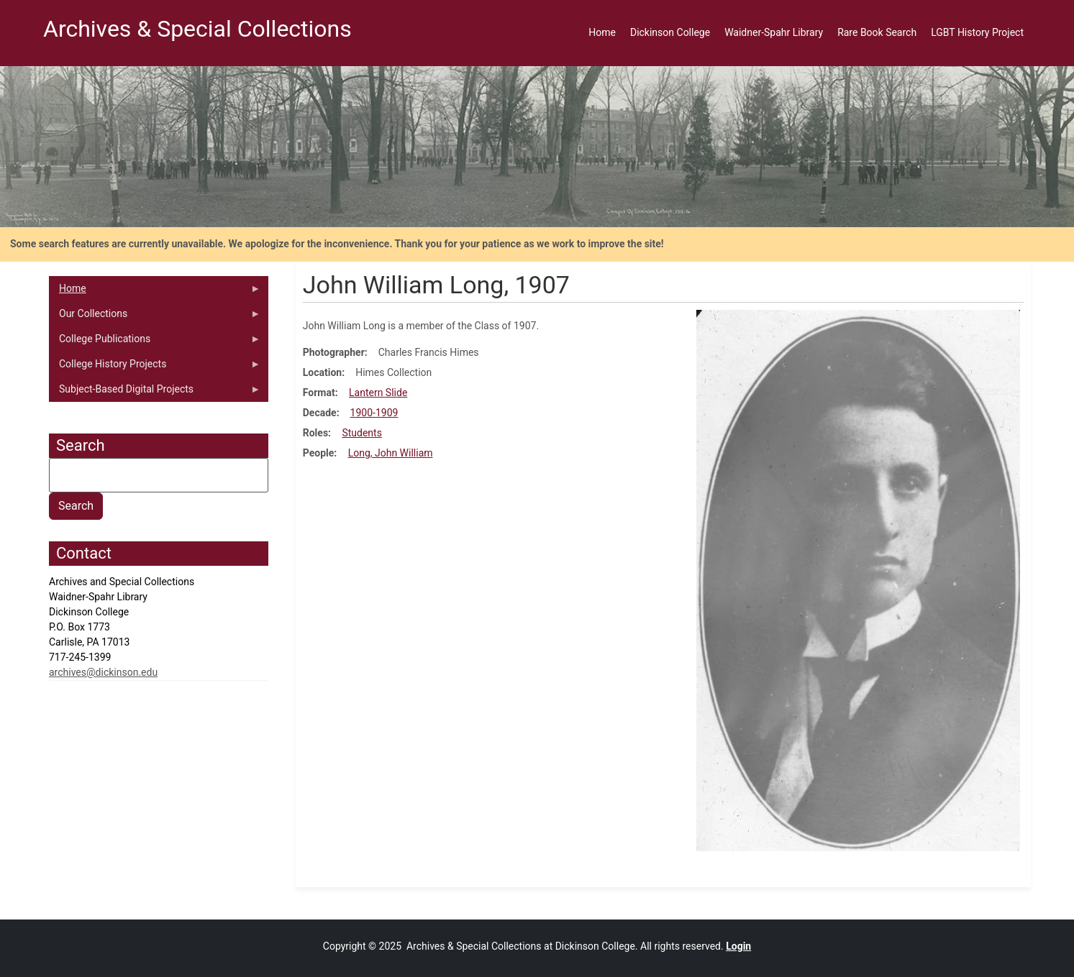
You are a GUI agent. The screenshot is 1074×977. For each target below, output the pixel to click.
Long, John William (390, 453)
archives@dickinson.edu (103, 672)
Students (361, 433)
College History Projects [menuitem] (154, 367)
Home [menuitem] (602, 32)
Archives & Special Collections (197, 28)
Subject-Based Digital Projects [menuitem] (154, 392)
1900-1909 (374, 412)
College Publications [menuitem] (154, 342)
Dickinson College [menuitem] (670, 32)
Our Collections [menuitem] (154, 317)
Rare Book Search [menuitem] (876, 32)
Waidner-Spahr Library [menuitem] (773, 32)
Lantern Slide (378, 392)
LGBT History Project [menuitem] (977, 32)
